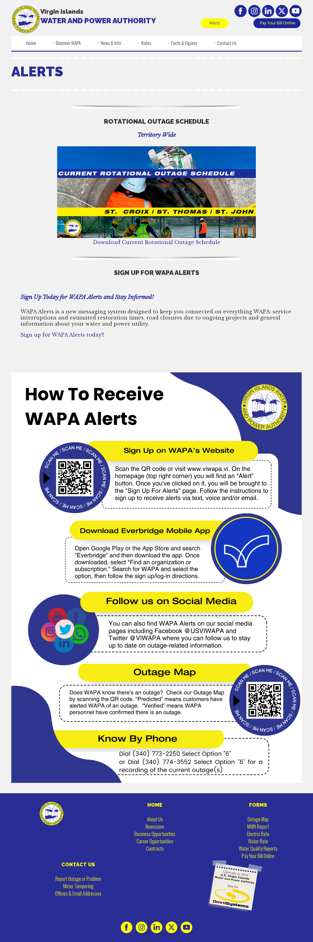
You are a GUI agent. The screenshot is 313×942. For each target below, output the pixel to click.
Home (31, 42)
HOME (154, 805)
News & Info (111, 42)
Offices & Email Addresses (78, 893)
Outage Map (258, 819)
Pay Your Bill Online (258, 856)
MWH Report (258, 826)
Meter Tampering (78, 886)
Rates (146, 42)
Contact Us (226, 42)
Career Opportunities (155, 841)
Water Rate (258, 841)
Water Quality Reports (258, 848)
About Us (155, 819)
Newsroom (154, 826)
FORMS (258, 805)
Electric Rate (258, 834)
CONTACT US (78, 864)
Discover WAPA (68, 42)
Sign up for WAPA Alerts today (60, 335)
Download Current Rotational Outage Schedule (156, 239)
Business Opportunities (154, 834)
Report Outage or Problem (78, 878)
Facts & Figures (184, 42)
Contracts (155, 848)
